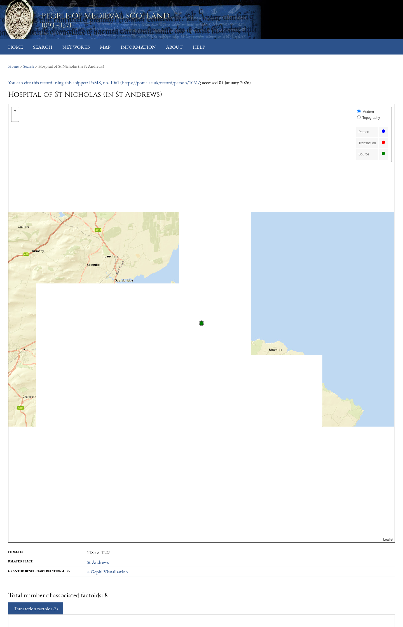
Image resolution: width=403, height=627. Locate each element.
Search (42, 47)
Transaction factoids (36, 608)
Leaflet (388, 539)
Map (105, 47)
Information (138, 47)
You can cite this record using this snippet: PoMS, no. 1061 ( (65, 82)
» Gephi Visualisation (107, 571)
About (174, 47)
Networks (76, 47)
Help (199, 47)
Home (15, 47)
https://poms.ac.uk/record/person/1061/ (161, 82)
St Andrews (98, 562)
